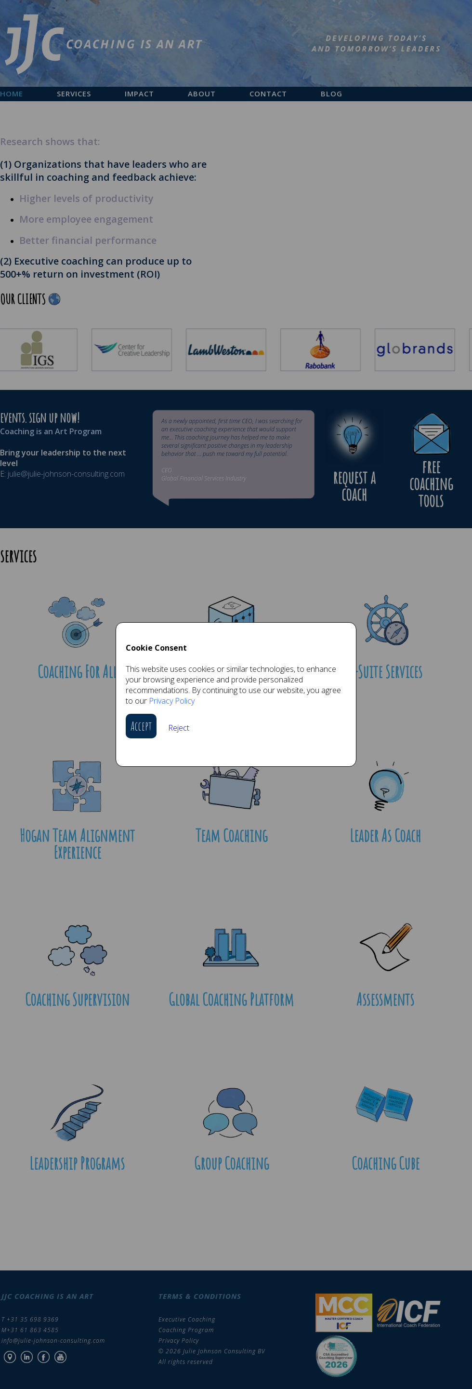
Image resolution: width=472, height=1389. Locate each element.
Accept (141, 726)
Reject (178, 727)
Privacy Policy (172, 700)
